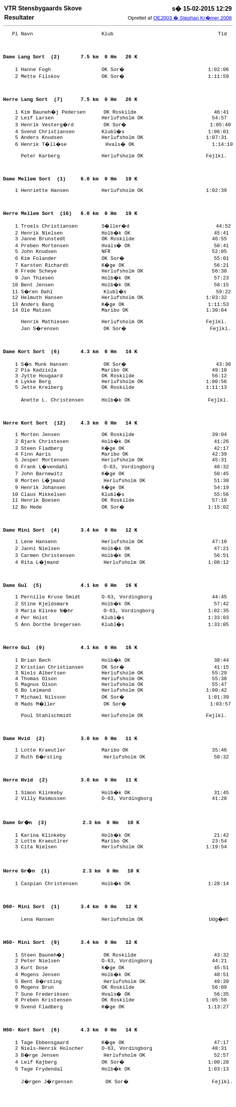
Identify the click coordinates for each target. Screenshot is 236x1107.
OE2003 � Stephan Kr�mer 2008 (192, 18)
